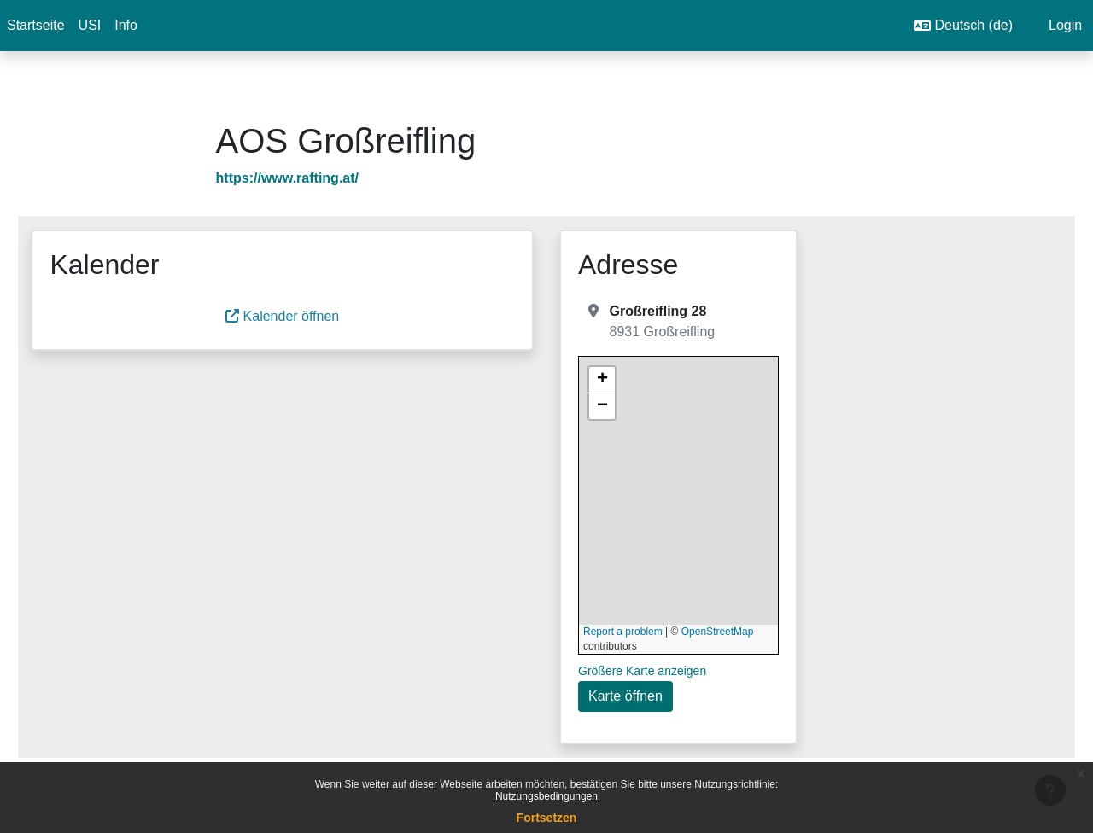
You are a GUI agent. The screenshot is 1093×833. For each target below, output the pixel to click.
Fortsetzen (547, 817)
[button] (968, 25)
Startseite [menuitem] (36, 25)
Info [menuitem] (125, 25)
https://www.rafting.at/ (312, 178)
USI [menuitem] (90, 25)
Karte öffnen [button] (625, 696)
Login (1065, 25)
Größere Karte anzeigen (642, 671)
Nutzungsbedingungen (546, 796)
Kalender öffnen (301, 316)
